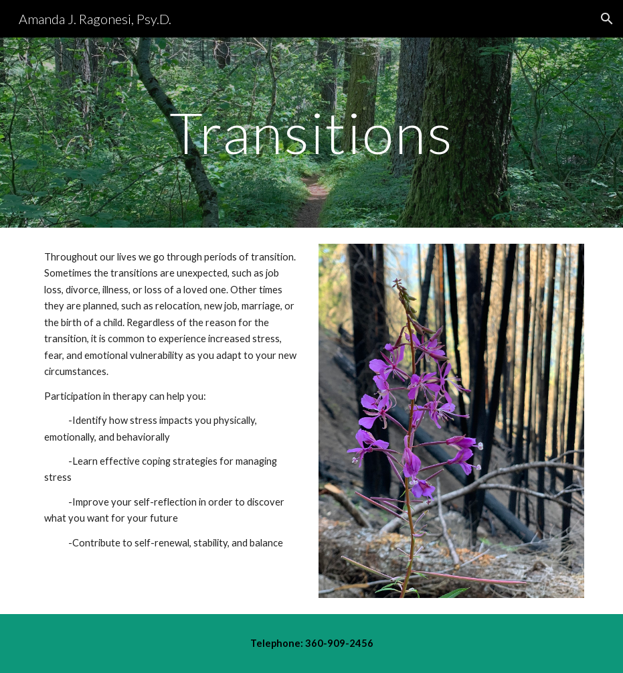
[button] (607, 19)
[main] (311, 132)
